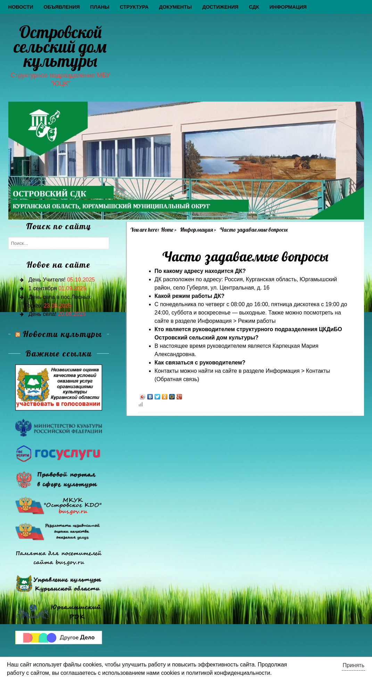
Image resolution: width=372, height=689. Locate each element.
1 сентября (42, 288)
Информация (288, 7)
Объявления (61, 7)
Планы (99, 7)
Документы (175, 7)
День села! (42, 314)
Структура (134, 7)
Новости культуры (62, 334)
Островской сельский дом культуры (60, 46)
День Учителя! (47, 280)
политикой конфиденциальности (228, 673)
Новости (20, 7)
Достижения (220, 7)
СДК (254, 7)
